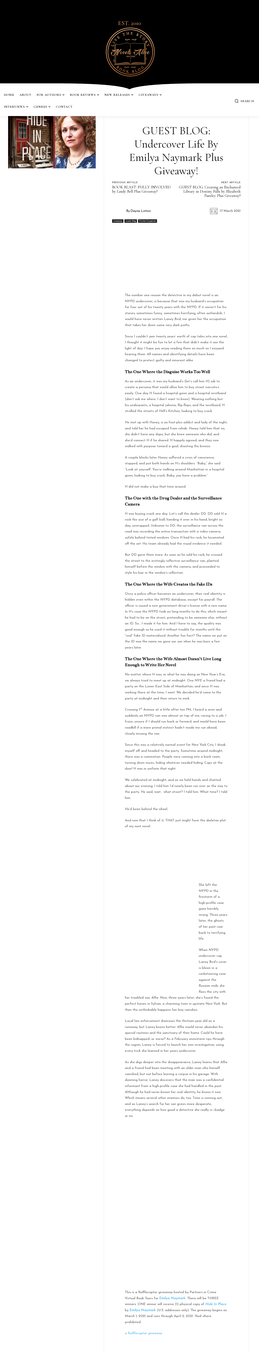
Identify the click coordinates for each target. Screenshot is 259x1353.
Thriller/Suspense (147, 221)
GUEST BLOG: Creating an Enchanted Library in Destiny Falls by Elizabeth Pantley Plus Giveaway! (210, 191)
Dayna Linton (141, 211)
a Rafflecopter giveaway (143, 1333)
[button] (244, 101)
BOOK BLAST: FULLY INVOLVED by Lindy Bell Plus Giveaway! (141, 189)
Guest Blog (130, 221)
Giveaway (117, 221)
